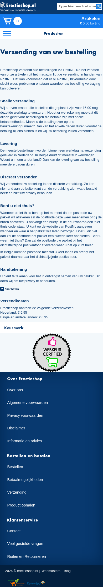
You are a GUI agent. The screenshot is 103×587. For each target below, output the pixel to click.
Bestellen (15, 467)
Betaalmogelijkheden (25, 480)
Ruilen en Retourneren (26, 556)
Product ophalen (21, 505)
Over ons (15, 390)
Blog (67, 571)
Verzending (16, 492)
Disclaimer (16, 428)
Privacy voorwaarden (25, 415)
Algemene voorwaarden (27, 402)
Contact (13, 531)
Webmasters (51, 571)
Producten (54, 33)
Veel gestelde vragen (25, 543)
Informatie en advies (24, 441)
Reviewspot (36, 582)
